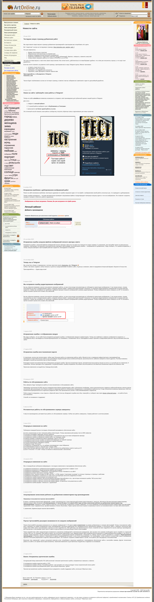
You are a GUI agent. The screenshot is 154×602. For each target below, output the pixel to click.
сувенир (17, 172)
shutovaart (138, 97)
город (8, 116)
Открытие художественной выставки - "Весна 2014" (142, 149)
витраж (11, 114)
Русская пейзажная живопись (143, 202)
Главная (26, 23)
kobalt (142, 100)
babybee (142, 71)
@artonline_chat (28, 75)
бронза (6, 114)
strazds (137, 95)
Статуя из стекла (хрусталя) (142, 191)
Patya (148, 98)
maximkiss (140, 98)
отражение (9, 145)
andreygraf (138, 109)
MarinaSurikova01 (139, 102)
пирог (15, 151)
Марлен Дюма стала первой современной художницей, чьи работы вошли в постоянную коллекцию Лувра (142, 121)
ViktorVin (147, 93)
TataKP (141, 95)
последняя (53, 579)
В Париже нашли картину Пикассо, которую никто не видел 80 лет (142, 132)
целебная (12, 181)
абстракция (11, 107)
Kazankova (138, 105)
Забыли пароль (52, 16)
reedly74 (137, 88)
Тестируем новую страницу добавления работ (11, 190)
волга (17, 114)
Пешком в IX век (139, 199)
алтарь (6, 110)
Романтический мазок (141, 188)
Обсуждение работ (9, 35)
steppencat (147, 102)
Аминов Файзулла (142, 42)
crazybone (143, 105)
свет (10, 165)
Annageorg (141, 107)
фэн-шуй (15, 178)
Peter (139, 96)
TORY (145, 100)
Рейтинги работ (8, 37)
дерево (9, 119)
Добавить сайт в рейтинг (141, 182)
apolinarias (138, 93)
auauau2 (146, 106)
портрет (9, 156)
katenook (137, 106)
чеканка (6, 183)
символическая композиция (9, 168)
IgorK (147, 97)
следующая (34, 579)
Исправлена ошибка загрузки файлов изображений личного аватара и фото (12, 207)
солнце (9, 171)
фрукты (8, 178)
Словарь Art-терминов (10, 52)
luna (136, 96)
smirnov (142, 106)
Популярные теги (9, 103)
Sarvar (137, 101)
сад (6, 165)
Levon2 (142, 79)
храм (7, 181)
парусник (8, 148)
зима (7, 126)
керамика (7, 131)
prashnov (143, 96)
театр (10, 175)
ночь (7, 142)
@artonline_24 (66, 265)
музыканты (7, 137)
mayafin (143, 92)
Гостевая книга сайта (10, 50)
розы (12, 162)
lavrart (139, 92)
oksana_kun (143, 50)
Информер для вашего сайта (143, 152)
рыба (17, 163)
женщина (10, 122)
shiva (145, 98)
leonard (149, 105)
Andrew (143, 104)
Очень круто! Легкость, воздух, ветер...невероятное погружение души (142, 55)
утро (15, 175)
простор (7, 160)
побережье (7, 154)
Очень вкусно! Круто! (140, 49)
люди (15, 133)
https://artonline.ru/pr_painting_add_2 (63, 47)
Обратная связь (8, 60)
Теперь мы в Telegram (10, 212)
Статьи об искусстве (10, 45)
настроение (10, 139)
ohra (136, 92)
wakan (139, 104)
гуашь (14, 117)
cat (5, 105)
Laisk (136, 107)
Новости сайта (8, 63)
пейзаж (9, 150)
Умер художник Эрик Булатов (143, 127)
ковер (13, 131)
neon (136, 104)
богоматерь (7, 112)
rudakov (145, 95)
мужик (12, 136)
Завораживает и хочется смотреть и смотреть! (141, 62)
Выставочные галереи (10, 40)
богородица (15, 112)
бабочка (11, 111)
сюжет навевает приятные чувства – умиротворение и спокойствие (142, 69)
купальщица (8, 134)
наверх (25, 584)
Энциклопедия (8, 47)
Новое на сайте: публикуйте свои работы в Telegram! (11, 195)
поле (14, 153)
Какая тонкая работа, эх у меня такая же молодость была (142, 76)
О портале (7, 65)
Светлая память (139, 195)
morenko (143, 97)
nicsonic (143, 93)
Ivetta (148, 95)
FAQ (5, 58)
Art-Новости (7, 42)
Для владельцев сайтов (11, 70)
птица (13, 160)
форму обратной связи (10, 250)
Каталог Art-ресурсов (10, 55)
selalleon (141, 101)
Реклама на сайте (9, 68)
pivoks (145, 107)
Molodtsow (138, 100)
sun (8, 105)
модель (7, 136)
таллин (6, 175)
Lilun (136, 98)
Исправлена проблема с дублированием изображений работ (12, 201)
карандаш (9, 129)
